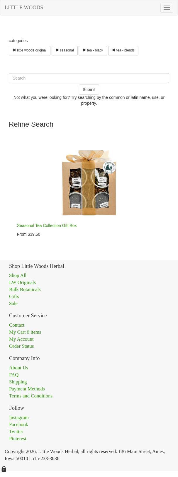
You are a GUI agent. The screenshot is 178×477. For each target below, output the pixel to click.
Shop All (17, 275)
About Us (18, 368)
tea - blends (123, 50)
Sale (13, 303)
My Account (21, 339)
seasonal (64, 50)
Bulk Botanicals (25, 289)
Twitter (16, 431)
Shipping (18, 382)
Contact (16, 325)
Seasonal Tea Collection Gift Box (47, 225)
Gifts (14, 296)
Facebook (18, 424)
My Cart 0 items (25, 332)
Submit (89, 89)
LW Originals (22, 282)
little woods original (30, 50)
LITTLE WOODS (24, 8)
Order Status (21, 346)
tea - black (92, 50)
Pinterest (17, 438)
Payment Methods (27, 389)
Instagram (19, 417)
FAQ (13, 375)
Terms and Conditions (30, 396)
